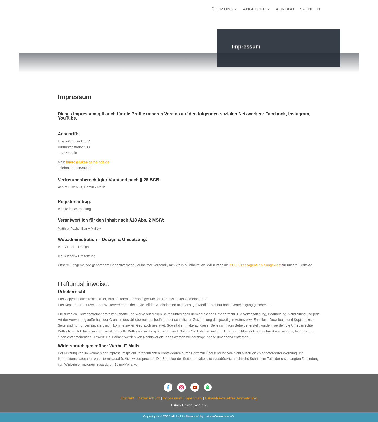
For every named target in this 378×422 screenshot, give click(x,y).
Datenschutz (148, 398)
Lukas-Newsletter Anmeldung (231, 398)
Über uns (222, 9)
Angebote (254, 9)
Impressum (173, 398)
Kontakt (285, 9)
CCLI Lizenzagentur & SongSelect (255, 265)
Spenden (310, 9)
